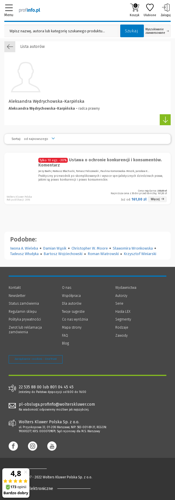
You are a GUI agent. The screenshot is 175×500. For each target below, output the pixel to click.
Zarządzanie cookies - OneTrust (35, 359)
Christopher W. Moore (89, 248)
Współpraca (71, 296)
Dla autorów (71, 304)
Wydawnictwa (125, 288)
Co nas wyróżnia (75, 319)
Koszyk (134, 10)
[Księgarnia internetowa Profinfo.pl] (29, 10)
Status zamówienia (24, 304)
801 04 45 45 (62, 387)
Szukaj (131, 30)
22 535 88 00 (30, 387)
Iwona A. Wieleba (24, 248)
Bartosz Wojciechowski (63, 254)
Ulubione (150, 10)
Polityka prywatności (25, 319)
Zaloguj (166, 10)
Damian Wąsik (54, 248)
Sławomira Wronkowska (133, 248)
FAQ (65, 336)
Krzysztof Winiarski (140, 254)
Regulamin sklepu (23, 312)
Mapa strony (72, 327)
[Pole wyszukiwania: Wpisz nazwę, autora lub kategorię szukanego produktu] (60, 31)
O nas (66, 288)
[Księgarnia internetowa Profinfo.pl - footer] (31, 468)
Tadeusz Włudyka (24, 254)
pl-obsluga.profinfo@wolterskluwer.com (57, 404)
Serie (119, 304)
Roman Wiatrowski (103, 254)
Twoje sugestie (73, 312)
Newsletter (17, 296)
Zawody (121, 336)
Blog (65, 343)
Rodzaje (121, 327)
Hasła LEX (122, 312)
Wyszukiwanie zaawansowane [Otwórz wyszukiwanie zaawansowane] (157, 31)
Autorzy (121, 296)
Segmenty (123, 319)
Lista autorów (24, 46)
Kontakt (15, 288)
